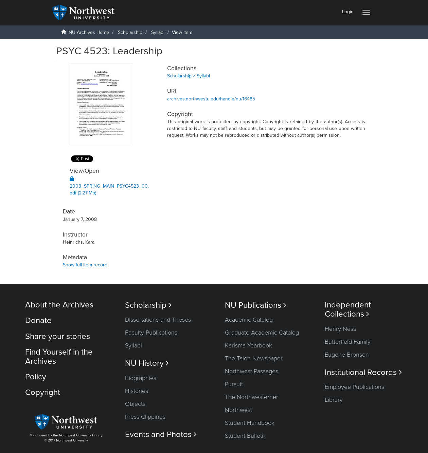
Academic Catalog (249, 319)
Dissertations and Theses (158, 319)
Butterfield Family (348, 341)
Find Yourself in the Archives (59, 356)
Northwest (238, 410)
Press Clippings (145, 416)
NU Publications (255, 305)
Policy (35, 377)
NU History (147, 363)
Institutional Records (363, 372)
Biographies (140, 378)
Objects (135, 404)
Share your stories (57, 336)
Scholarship (130, 32)
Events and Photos (161, 434)
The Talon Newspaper (254, 358)
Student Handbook (249, 423)
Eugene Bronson (347, 354)
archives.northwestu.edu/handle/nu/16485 (211, 99)
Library (334, 399)
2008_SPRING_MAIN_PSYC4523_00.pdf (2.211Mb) (109, 186)
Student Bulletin (246, 435)
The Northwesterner (251, 397)
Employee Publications (354, 387)
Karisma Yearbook (248, 345)
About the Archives (59, 305)
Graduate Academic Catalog (262, 332)
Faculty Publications (151, 332)
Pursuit (234, 384)
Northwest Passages (251, 371)
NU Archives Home (89, 32)
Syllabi (157, 32)
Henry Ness (340, 329)
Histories (136, 391)
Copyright (42, 392)
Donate (38, 320)
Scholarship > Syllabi (188, 76)
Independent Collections (348, 309)
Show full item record (85, 265)
